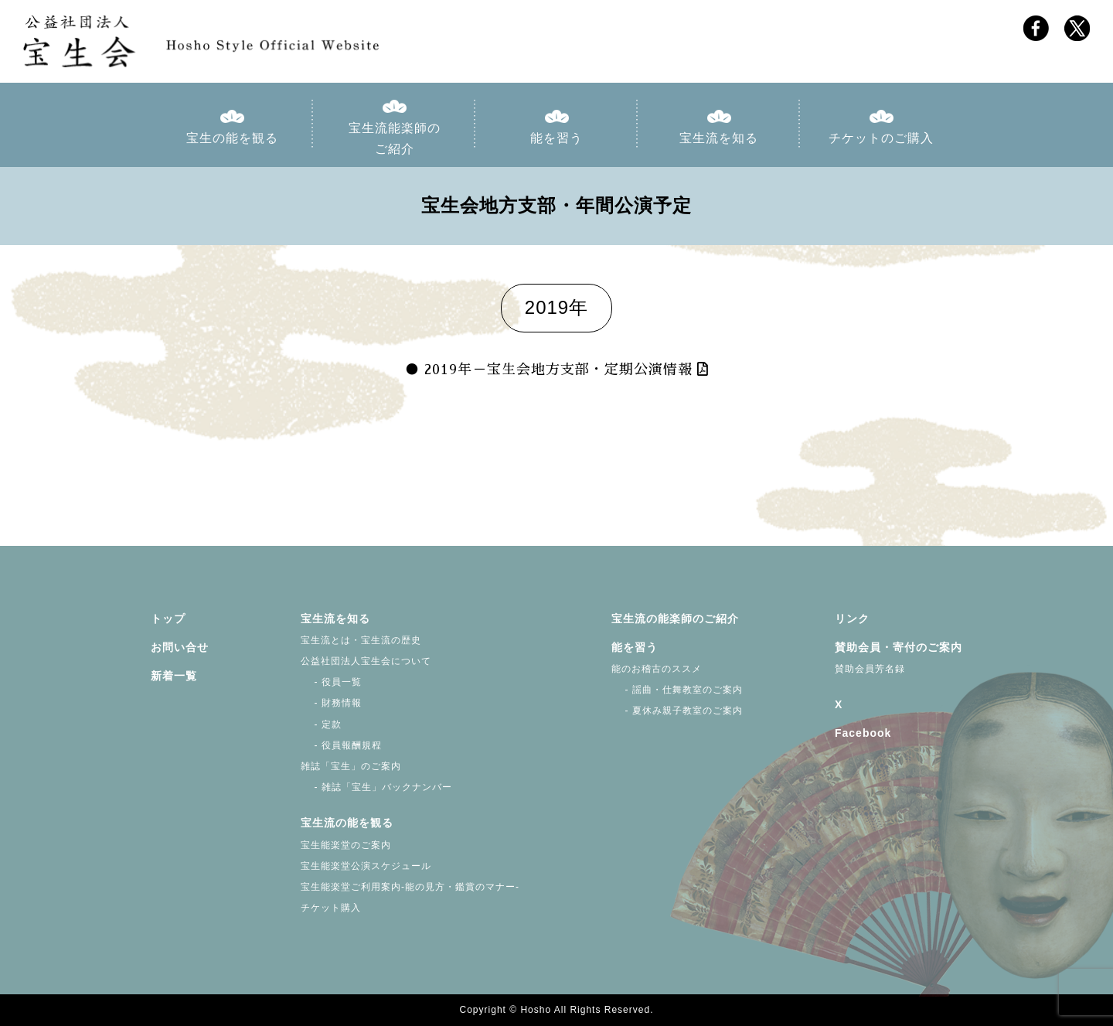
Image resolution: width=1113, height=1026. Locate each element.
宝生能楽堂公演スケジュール (366, 866)
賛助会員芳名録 (870, 668)
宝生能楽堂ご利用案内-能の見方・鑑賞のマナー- (410, 886)
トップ (168, 618)
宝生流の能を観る (347, 822)
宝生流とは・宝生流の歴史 (361, 640)
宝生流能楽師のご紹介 (395, 138)
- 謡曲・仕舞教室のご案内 (677, 689)
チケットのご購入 (881, 138)
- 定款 (321, 724)
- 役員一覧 (331, 682)
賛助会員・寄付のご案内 (898, 647)
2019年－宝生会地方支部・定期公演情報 (558, 370)
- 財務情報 (331, 702)
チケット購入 (331, 907)
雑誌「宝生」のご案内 (351, 766)
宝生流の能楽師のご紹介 (675, 618)
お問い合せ (180, 647)
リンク (852, 618)
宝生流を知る (718, 138)
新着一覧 (174, 676)
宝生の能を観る (232, 138)
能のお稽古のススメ (656, 668)
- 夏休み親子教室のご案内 (677, 710)
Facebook (863, 733)
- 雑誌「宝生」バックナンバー (376, 787)
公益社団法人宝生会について (366, 661)
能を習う (556, 138)
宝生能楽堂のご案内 (346, 845)
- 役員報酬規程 (341, 745)
